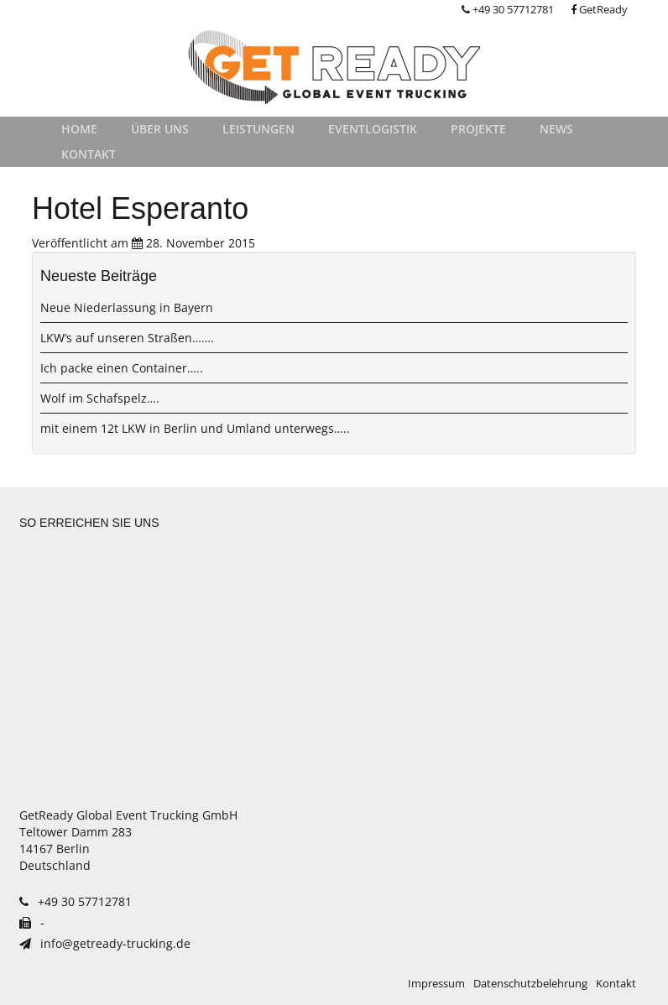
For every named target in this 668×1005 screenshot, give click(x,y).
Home (79, 129)
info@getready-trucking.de (104, 943)
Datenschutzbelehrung (530, 983)
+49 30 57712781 (508, 10)
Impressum (436, 983)
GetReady (599, 10)
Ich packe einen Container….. (121, 368)
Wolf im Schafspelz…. (99, 398)
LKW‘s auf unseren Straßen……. (127, 338)
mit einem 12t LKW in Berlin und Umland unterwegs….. (195, 428)
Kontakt (88, 154)
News (556, 129)
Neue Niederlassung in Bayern (126, 307)
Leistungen (258, 129)
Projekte (478, 129)
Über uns (160, 129)
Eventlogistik (372, 129)
